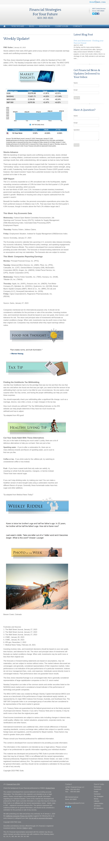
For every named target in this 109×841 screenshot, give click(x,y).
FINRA (24, 828)
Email (75, 90)
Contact (77, 26)
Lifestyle (96, 801)
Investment (97, 789)
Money (96, 799)
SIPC (30, 828)
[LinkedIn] (70, 807)
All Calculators (98, 808)
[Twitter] (68, 807)
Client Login (61, 26)
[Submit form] (76, 145)
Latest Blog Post (83, 34)
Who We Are (17, 26)
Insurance (97, 794)
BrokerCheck (50, 788)
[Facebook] (66, 807)
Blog (31, 26)
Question (77, 130)
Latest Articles (98, 803)
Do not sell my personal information (40, 818)
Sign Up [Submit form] (76, 98)
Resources (44, 26)
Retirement (97, 787)
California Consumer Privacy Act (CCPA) (19, 816)
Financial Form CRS (13, 784)
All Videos (97, 806)
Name (76, 83)
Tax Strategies (98, 796)
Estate (96, 791)
